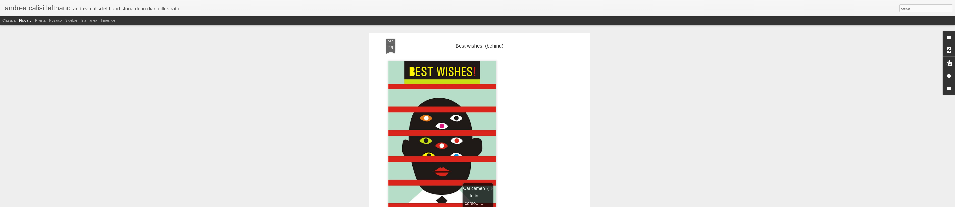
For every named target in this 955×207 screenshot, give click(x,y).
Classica (9, 20)
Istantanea (89, 20)
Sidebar (71, 20)
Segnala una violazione (513, 204)
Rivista (40, 20)
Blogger (493, 204)
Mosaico (55, 20)
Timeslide (108, 20)
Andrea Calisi (505, 184)
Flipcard (25, 20)
